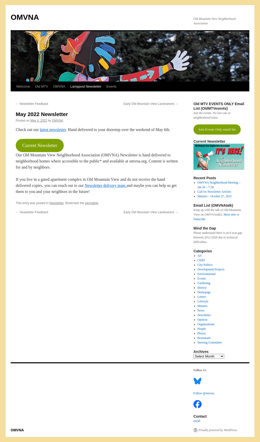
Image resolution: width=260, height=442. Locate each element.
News (201, 310)
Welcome (23, 86)
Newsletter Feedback (32, 104)
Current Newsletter (39, 145)
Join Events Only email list (217, 129)
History (202, 287)
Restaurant (204, 338)
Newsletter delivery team (105, 185)
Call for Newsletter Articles (214, 191)
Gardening (204, 283)
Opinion (202, 319)
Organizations (206, 324)
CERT (201, 260)
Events (111, 86)
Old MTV (41, 86)
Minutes (202, 306)
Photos (202, 333)
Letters (202, 297)
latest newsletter (53, 129)
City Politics (205, 265)
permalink (91, 203)
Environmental (207, 274)
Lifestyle (203, 301)
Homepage (204, 292)
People (202, 329)
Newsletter (57, 203)
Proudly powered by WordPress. (218, 430)
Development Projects (211, 269)
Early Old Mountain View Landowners (151, 104)
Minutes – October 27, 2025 (215, 196)
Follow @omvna (203, 393)
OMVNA (25, 17)
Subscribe (199, 219)
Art (200, 255)
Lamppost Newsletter (85, 86)
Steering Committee (210, 342)
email (196, 421)
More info (230, 214)
